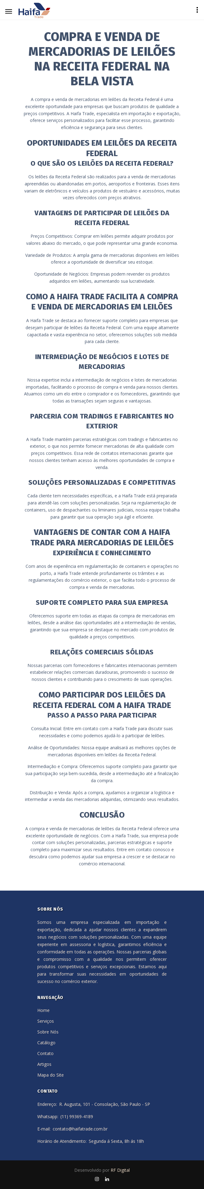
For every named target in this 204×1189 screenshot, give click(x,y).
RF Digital (120, 1170)
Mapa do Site (50, 1075)
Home (43, 1010)
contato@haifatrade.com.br (80, 1129)
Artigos (44, 1064)
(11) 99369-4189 (76, 1116)
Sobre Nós (48, 1032)
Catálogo (46, 1042)
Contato (45, 1053)
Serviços (45, 1021)
